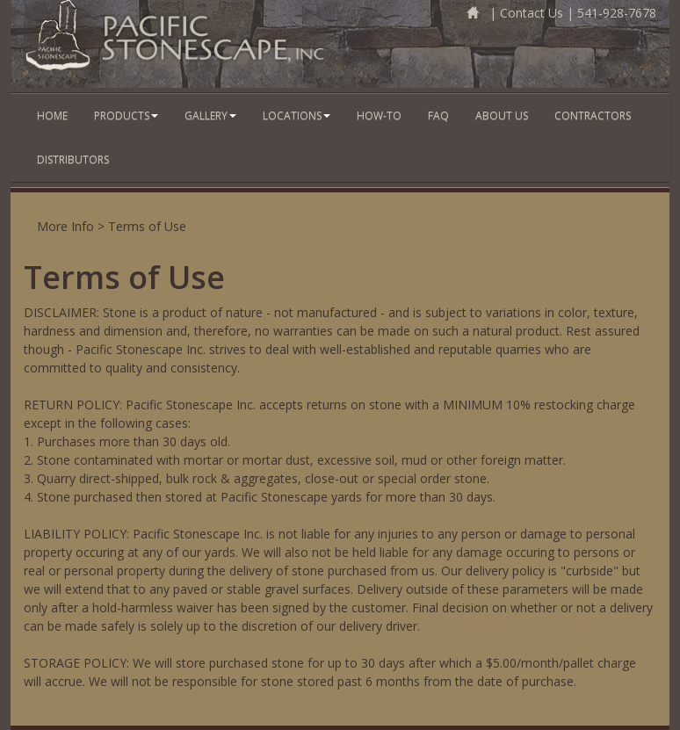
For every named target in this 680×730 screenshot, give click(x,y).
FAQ (438, 115)
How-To (379, 115)
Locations (296, 115)
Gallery (210, 115)
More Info (65, 226)
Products (126, 115)
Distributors (73, 159)
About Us (501, 115)
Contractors (592, 115)
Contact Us (531, 12)
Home (52, 115)
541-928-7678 (616, 12)
